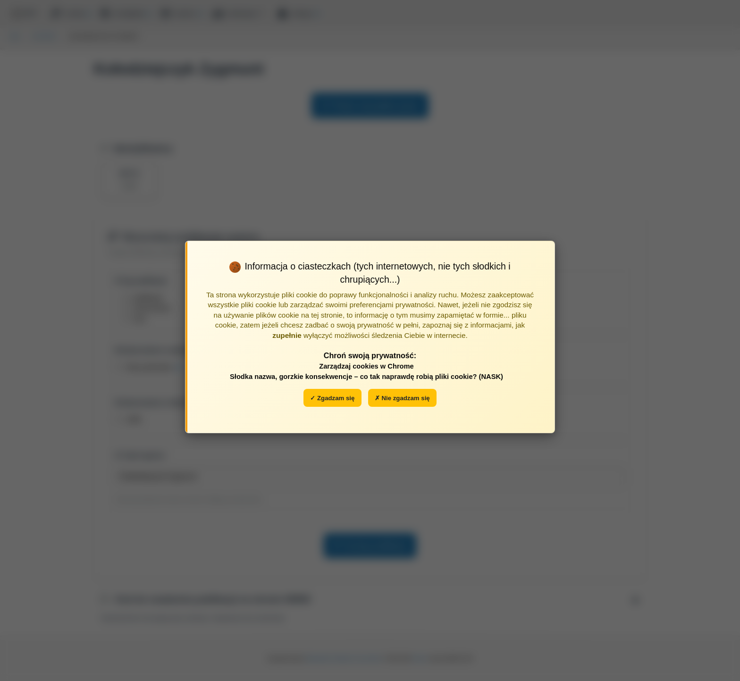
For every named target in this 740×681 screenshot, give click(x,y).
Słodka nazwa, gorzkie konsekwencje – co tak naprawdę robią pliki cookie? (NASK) (366, 376)
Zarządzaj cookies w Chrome (366, 366)
